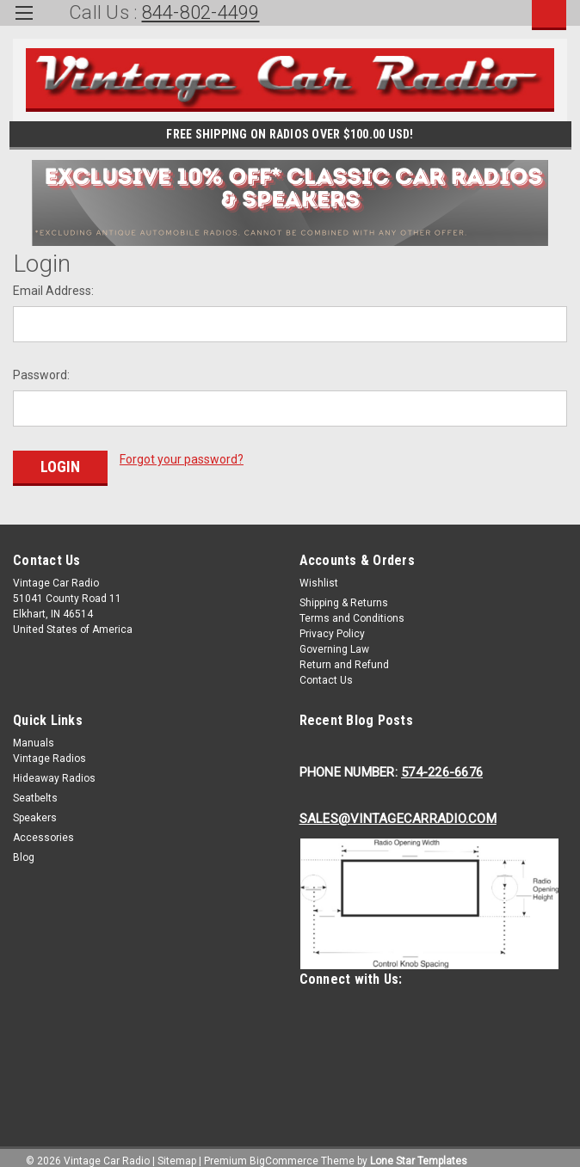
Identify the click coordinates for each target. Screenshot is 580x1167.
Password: (41, 375)
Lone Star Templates (418, 1150)
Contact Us (326, 672)
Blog (23, 850)
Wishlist (318, 575)
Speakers (35, 810)
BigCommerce (284, 1150)
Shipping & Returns (343, 595)
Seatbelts (35, 790)
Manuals (33, 735)
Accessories (43, 830)
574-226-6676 (442, 764)
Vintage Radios (49, 751)
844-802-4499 (201, 12)
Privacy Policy (332, 626)
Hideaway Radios (54, 771)
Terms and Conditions (351, 611)
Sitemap (176, 1150)
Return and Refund (344, 657)
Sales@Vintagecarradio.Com (398, 811)
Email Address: (53, 291)
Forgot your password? (182, 459)
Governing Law (334, 642)
